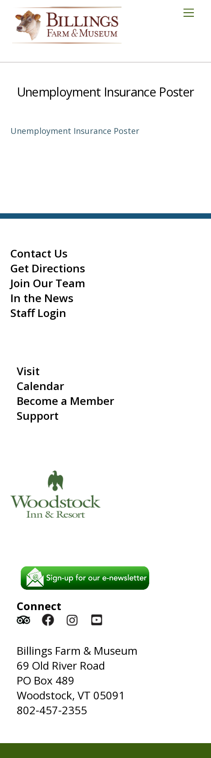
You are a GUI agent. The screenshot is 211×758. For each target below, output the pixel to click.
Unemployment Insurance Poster (105, 91)
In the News (41, 297)
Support (38, 415)
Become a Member (65, 400)
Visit (28, 370)
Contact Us (39, 253)
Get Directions (47, 268)
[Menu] (192, 12)
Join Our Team (47, 283)
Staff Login (38, 312)
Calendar (40, 385)
